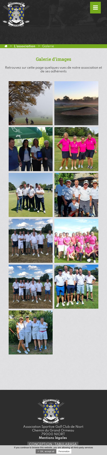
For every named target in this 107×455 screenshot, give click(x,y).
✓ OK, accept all (45, 451)
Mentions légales (53, 438)
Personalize (64, 451)
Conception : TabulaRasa (53, 444)
